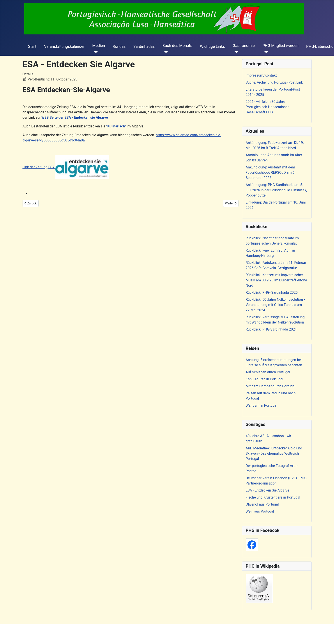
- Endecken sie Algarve (90, 117)
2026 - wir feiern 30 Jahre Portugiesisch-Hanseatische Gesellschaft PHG (268, 107)
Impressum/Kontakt (261, 75)
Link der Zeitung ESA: (66, 167)
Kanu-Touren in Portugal (264, 379)
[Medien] (95, 52)
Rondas (119, 46)
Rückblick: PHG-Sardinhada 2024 (271, 329)
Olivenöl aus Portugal (262, 504)
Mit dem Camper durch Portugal (270, 386)
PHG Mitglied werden (280, 45)
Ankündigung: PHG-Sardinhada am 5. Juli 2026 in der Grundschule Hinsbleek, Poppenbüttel (276, 190)
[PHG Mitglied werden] (265, 52)
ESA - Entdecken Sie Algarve (267, 490)
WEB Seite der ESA (56, 117)
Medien (98, 45)
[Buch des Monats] (165, 52)
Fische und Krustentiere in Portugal (273, 497)
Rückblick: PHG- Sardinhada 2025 (272, 292)
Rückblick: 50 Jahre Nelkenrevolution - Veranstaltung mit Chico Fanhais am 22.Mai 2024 (275, 304)
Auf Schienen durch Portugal (268, 372)
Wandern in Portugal (261, 405)
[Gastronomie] (235, 52)
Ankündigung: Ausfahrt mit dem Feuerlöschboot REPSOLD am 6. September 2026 (270, 172)
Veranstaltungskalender (64, 46)
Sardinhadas (144, 46)
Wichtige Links (212, 46)
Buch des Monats (177, 45)
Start (32, 46)
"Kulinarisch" (116, 126)
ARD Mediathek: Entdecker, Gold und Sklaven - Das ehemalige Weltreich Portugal (274, 453)
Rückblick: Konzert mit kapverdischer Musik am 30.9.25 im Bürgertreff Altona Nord (276, 280)
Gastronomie (244, 45)
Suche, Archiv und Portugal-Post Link (274, 82)
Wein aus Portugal (260, 511)
